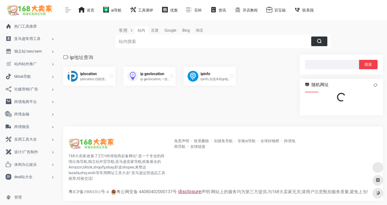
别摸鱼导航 (223, 141)
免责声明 (181, 141)
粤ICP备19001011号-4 (89, 191)
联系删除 (201, 141)
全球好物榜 (269, 141)
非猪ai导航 (247, 141)
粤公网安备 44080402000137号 (144, 191)
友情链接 (197, 146)
